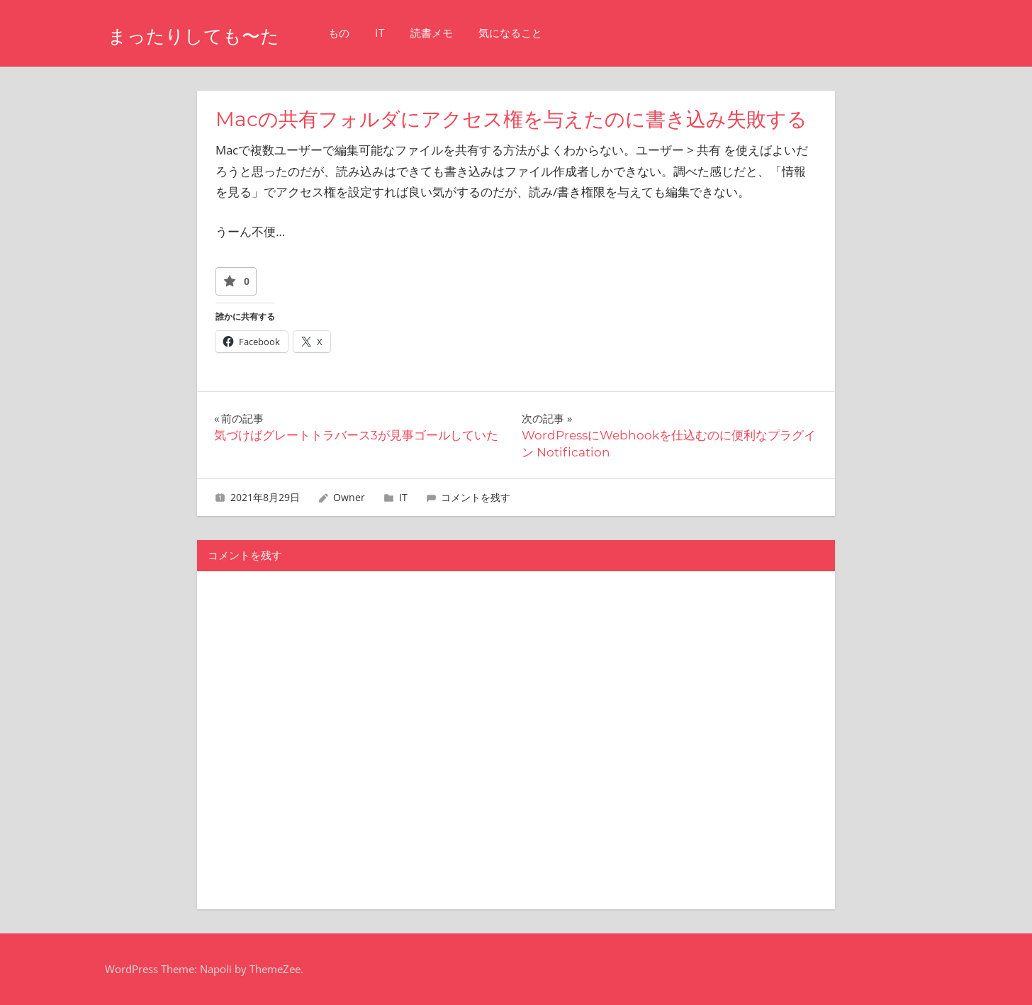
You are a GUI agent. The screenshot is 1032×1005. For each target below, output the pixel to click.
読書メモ (470, 33)
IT (418, 33)
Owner (349, 497)
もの (377, 33)
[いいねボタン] (229, 281)
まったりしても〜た (213, 34)
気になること (548, 33)
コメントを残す (475, 497)
